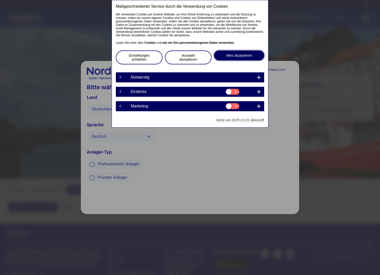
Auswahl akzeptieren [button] (188, 57)
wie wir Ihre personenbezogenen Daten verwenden (198, 43)
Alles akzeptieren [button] (239, 55)
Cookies (150, 43)
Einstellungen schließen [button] (139, 57)
